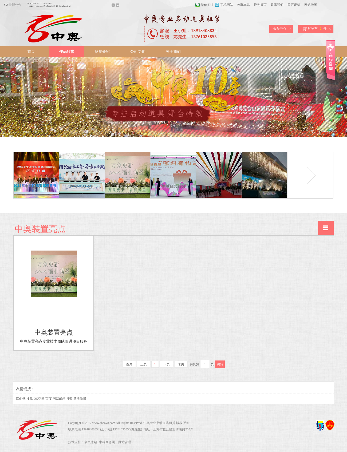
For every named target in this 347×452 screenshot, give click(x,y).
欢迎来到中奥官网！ (41, 5)
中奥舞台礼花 (37, 186)
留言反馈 (293, 5)
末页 (181, 364)
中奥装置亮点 (128, 186)
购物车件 (314, 29)
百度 (48, 399)
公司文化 (137, 52)
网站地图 (310, 5)
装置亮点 (265, 186)
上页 (143, 364)
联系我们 (277, 5)
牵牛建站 (90, 442)
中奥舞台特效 (173, 186)
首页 (31, 52)
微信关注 (207, 5)
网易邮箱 (59, 399)
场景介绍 (102, 52)
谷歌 (69, 399)
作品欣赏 (66, 52)
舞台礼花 (219, 186)
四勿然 (21, 399)
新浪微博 (79, 399)
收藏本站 (243, 5)
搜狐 (29, 399)
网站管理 (124, 442)
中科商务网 (107, 442)
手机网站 (226, 5)
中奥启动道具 (82, 186)
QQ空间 (39, 399)
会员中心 (279, 28)
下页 (166, 364)
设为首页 (260, 5)
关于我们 (173, 52)
